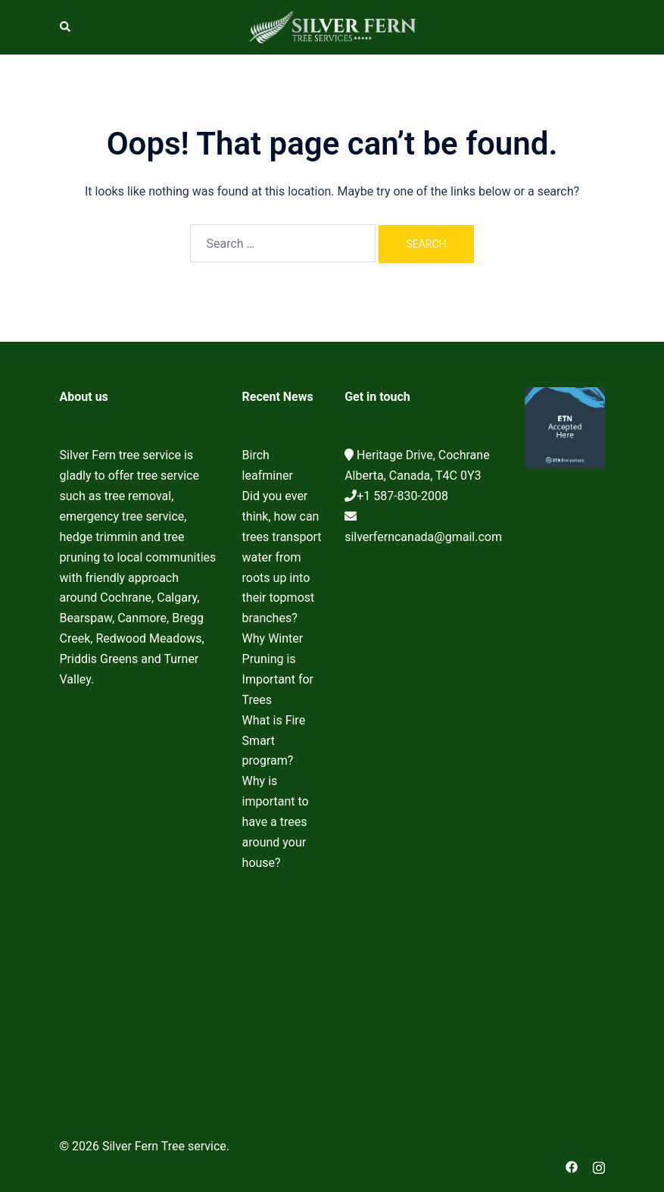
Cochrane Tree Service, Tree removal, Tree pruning (140, 898)
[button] (66, 27)
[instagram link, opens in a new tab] (599, 1166)
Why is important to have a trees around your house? (275, 822)
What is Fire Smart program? (274, 740)
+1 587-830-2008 (402, 496)
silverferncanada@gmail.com (423, 537)
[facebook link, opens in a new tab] (572, 1166)
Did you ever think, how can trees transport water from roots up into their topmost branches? (282, 557)
